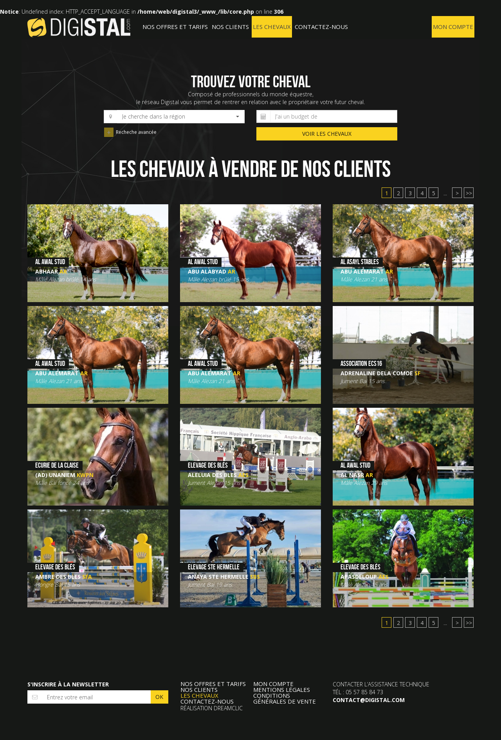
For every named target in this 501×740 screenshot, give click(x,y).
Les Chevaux (272, 27)
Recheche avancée (109, 133)
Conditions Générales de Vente (284, 698)
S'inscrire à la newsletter (68, 684)
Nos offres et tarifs (175, 27)
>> (469, 193)
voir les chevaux (326, 133)
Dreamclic (228, 708)
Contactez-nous (321, 27)
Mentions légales (281, 690)
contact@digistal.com (369, 700)
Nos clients (230, 27)
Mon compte (453, 27)
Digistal (78, 27)
